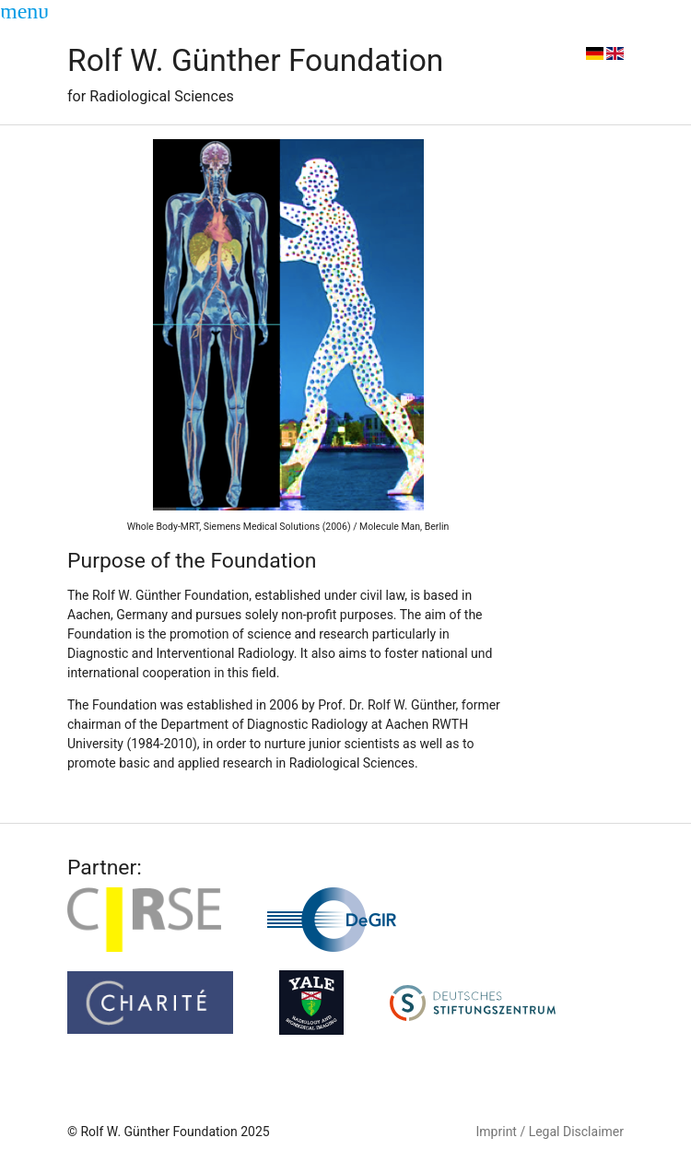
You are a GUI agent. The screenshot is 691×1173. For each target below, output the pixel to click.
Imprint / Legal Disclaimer (550, 1131)
